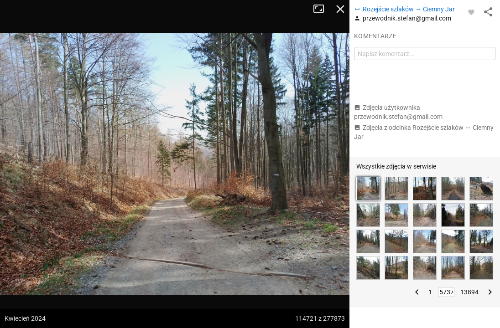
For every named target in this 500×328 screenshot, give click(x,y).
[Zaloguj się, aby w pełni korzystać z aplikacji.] (471, 11)
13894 (469, 292)
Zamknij (340, 9)
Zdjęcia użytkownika (398, 112)
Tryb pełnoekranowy (322, 9)
